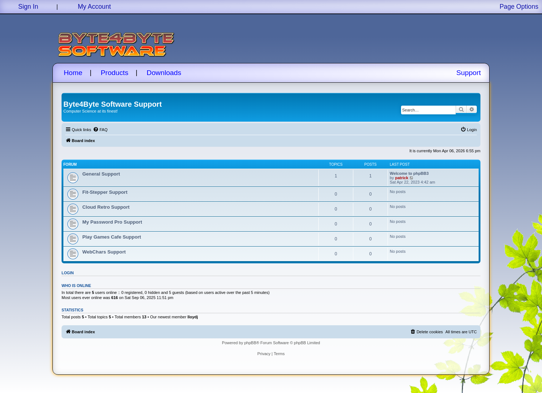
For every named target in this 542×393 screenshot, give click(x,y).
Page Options (518, 6)
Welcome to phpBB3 (409, 173)
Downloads (164, 72)
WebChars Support (104, 252)
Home (73, 72)
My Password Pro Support (112, 222)
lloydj (193, 317)
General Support (101, 174)
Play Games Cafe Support (111, 237)
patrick (401, 178)
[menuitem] (100, 129)
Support (468, 72)
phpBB (250, 343)
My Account (94, 6)
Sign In (28, 6)
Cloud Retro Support (106, 207)
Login (68, 273)
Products (115, 72)
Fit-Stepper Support (104, 192)
